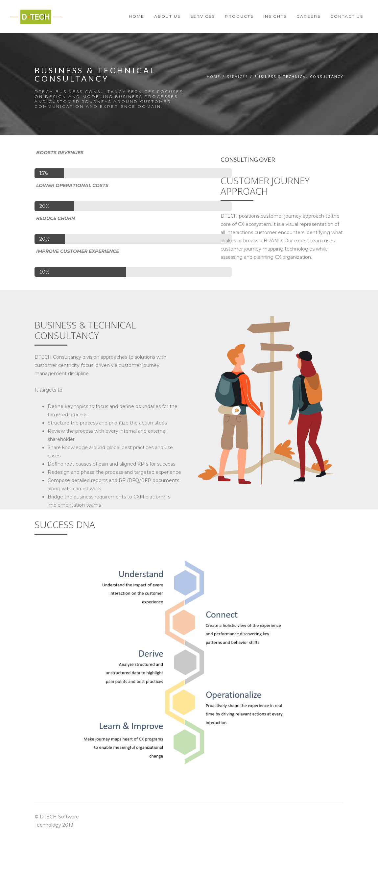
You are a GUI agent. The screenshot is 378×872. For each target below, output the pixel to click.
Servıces (237, 76)
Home (213, 76)
